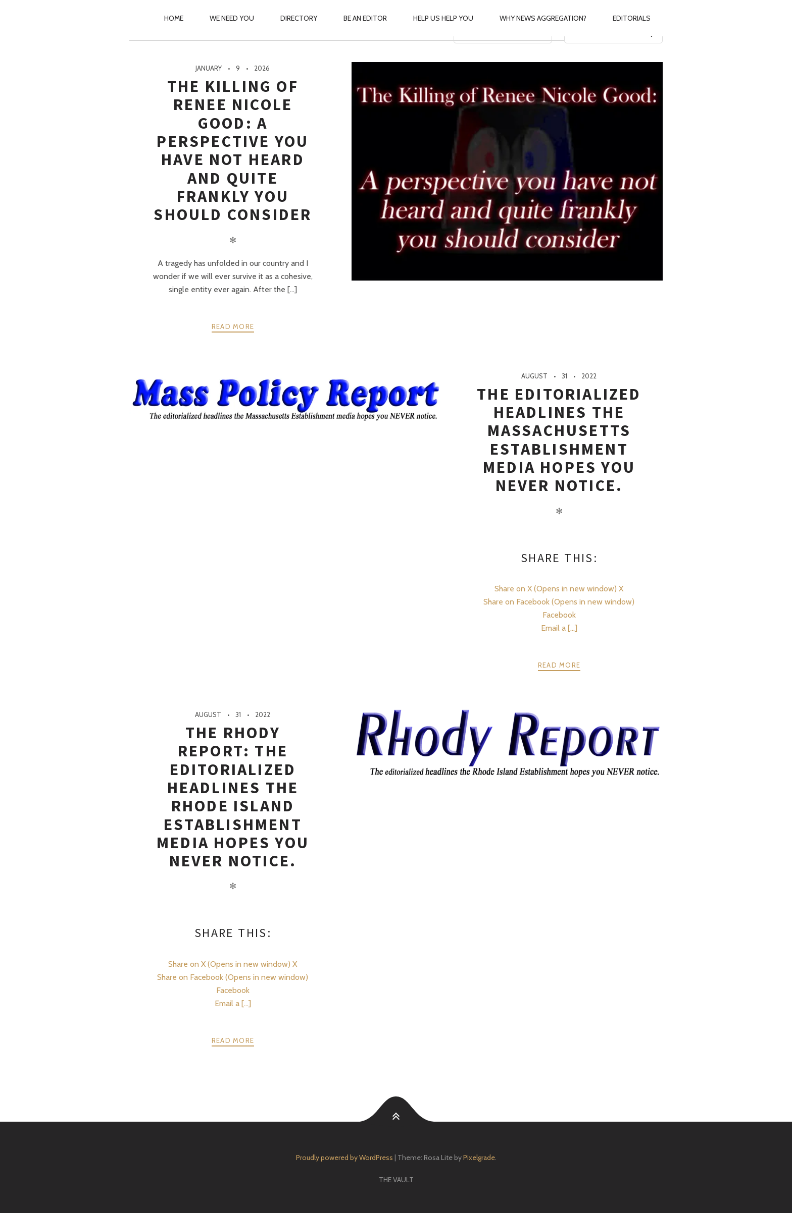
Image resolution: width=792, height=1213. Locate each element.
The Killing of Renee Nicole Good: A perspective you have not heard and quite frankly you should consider (233, 150)
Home (173, 18)
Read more (233, 326)
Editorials (632, 18)
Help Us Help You (443, 18)
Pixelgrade (479, 1157)
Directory (298, 18)
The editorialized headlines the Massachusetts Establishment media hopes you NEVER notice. (559, 440)
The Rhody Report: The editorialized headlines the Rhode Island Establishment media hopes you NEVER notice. (233, 797)
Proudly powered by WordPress (344, 1157)
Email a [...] (559, 628)
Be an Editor (365, 18)
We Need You (232, 18)
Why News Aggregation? (543, 18)
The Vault (396, 1179)
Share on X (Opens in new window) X (558, 588)
